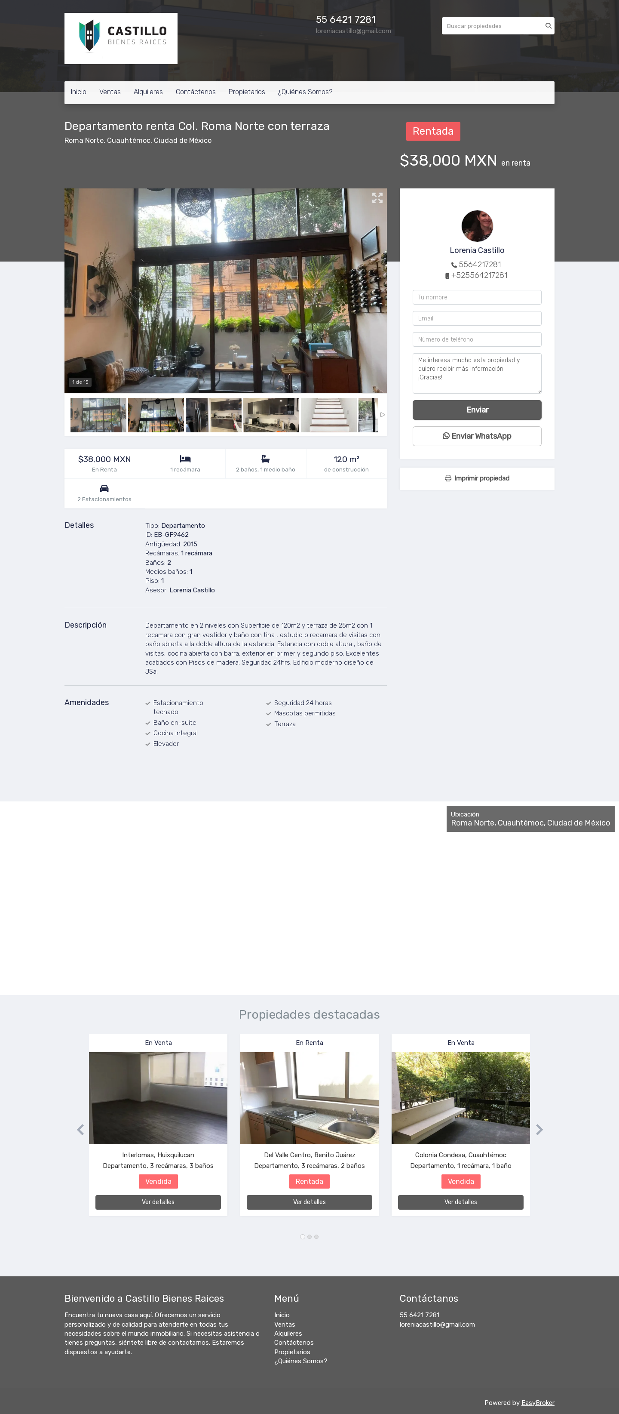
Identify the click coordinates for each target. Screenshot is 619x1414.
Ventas (110, 92)
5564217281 (480, 264)
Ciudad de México (182, 140)
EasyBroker (538, 1403)
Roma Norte (84, 140)
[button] (76, 1129)
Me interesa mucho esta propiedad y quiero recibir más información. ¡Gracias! (477, 373)
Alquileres (148, 92)
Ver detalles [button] (158, 1202)
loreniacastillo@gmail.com (437, 1324)
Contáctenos (196, 92)
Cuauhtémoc (128, 140)
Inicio (78, 92)
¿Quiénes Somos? (305, 92)
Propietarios (247, 92)
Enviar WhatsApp (477, 436)
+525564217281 (479, 275)
